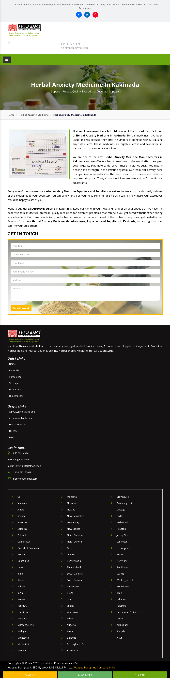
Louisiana (22, 612)
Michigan (22, 631)
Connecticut (23, 541)
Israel (119, 592)
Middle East (123, 586)
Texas (70, 592)
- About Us (13, 370)
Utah (69, 599)
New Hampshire (75, 516)
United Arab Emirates (128, 612)
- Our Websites (15, 395)
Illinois (20, 580)
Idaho (20, 573)
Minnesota (23, 637)
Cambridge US (124, 503)
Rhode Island (74, 567)
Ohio (69, 548)
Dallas (120, 516)
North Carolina (75, 535)
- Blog (11, 437)
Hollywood (122, 522)
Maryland (22, 618)
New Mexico (73, 528)
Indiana (21, 586)
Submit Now (21, 308)
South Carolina (75, 573)
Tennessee (73, 586)
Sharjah (121, 631)
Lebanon (121, 599)
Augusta (71, 624)
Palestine (121, 605)
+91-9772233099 (71, 44)
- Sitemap (13, 383)
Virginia (71, 605)
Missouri (22, 650)
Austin (70, 631)
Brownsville (123, 496)
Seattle (120, 573)
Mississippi (23, 644)
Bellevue (71, 637)
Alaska (20, 509)
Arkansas (22, 522)
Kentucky (22, 605)
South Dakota (74, 580)
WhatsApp (85, 674)
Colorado (22, 535)
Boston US (72, 650)
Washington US (125, 580)
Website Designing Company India (94, 667)
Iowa (20, 592)
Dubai (120, 618)
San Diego (122, 567)
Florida (21, 554)
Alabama (22, 503)
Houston (121, 528)
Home (11, 114)
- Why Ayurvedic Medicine (21, 411)
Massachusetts (25, 624)
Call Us (30, 674)
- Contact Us (14, 376)
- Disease (13, 430)
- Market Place (15, 389)
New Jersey (73, 522)
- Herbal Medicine (17, 424)
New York (122, 560)
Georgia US (23, 560)
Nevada (71, 509)
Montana (72, 496)
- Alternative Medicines (20, 418)
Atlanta (71, 618)
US (18, 496)
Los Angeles (123, 548)
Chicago (121, 509)
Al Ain (120, 637)
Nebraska (72, 503)
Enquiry (140, 674)
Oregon (71, 554)
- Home (12, 363)
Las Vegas (122, 541)
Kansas (21, 599)
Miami (120, 554)
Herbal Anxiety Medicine (34, 114)
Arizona (21, 516)
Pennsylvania (74, 560)
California (22, 528)
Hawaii (21, 567)
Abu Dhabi (122, 624)
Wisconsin (72, 612)
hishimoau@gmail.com (75, 48)
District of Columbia (28, 548)
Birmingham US (75, 644)
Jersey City (122, 535)
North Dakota (74, 541)
